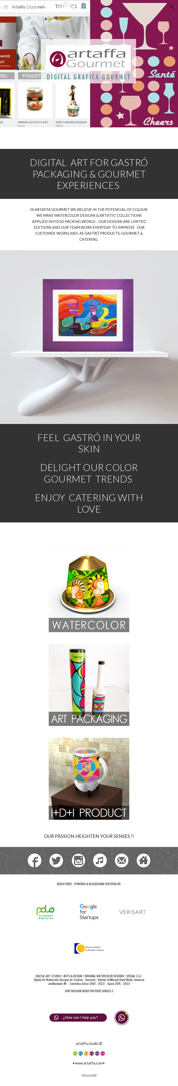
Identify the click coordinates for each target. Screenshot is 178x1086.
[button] (6, 6)
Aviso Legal (89, 1075)
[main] (89, 174)
